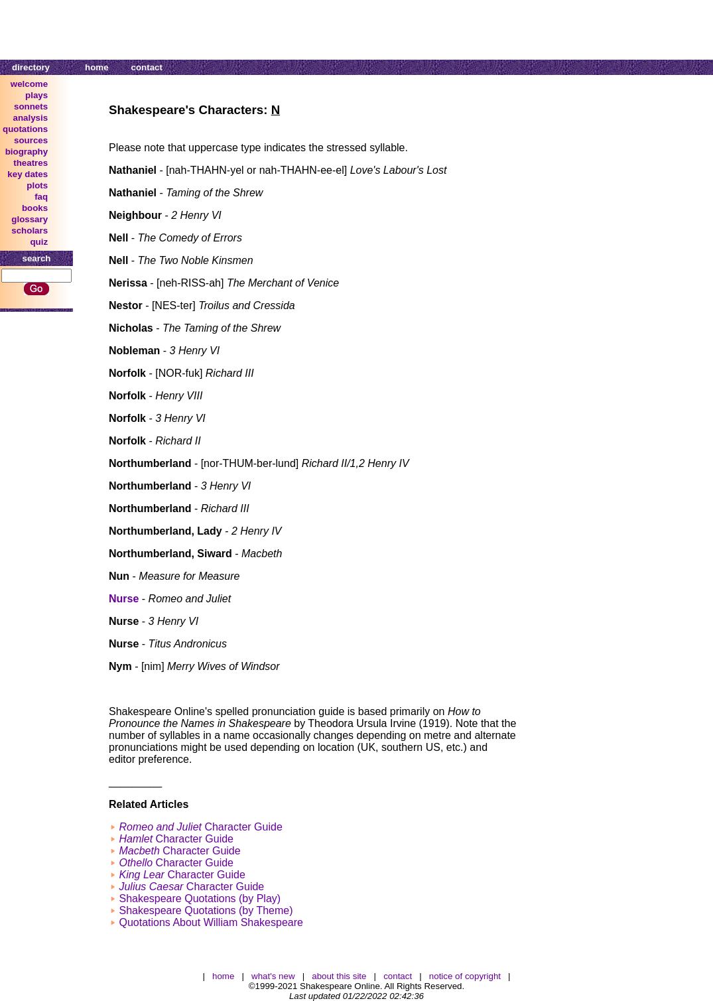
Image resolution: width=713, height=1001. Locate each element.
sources (31, 140)
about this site (339, 976)
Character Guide (200, 827)
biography (26, 152)
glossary (29, 219)
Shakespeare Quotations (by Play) (200, 898)
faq (41, 197)
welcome (29, 84)
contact (146, 67)
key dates (27, 174)
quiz (39, 242)
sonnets (31, 106)
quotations (25, 129)
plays (36, 95)
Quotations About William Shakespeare (210, 922)
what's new (273, 976)
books (35, 208)
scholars (29, 230)
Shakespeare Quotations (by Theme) (205, 910)
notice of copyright (465, 976)
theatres (30, 163)
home (97, 67)
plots (37, 185)
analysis (30, 118)
